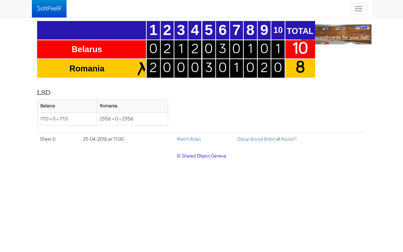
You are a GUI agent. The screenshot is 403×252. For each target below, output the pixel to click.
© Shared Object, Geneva (201, 156)
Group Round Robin (256, 139)
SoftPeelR (49, 9)
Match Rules (189, 139)
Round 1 (289, 139)
